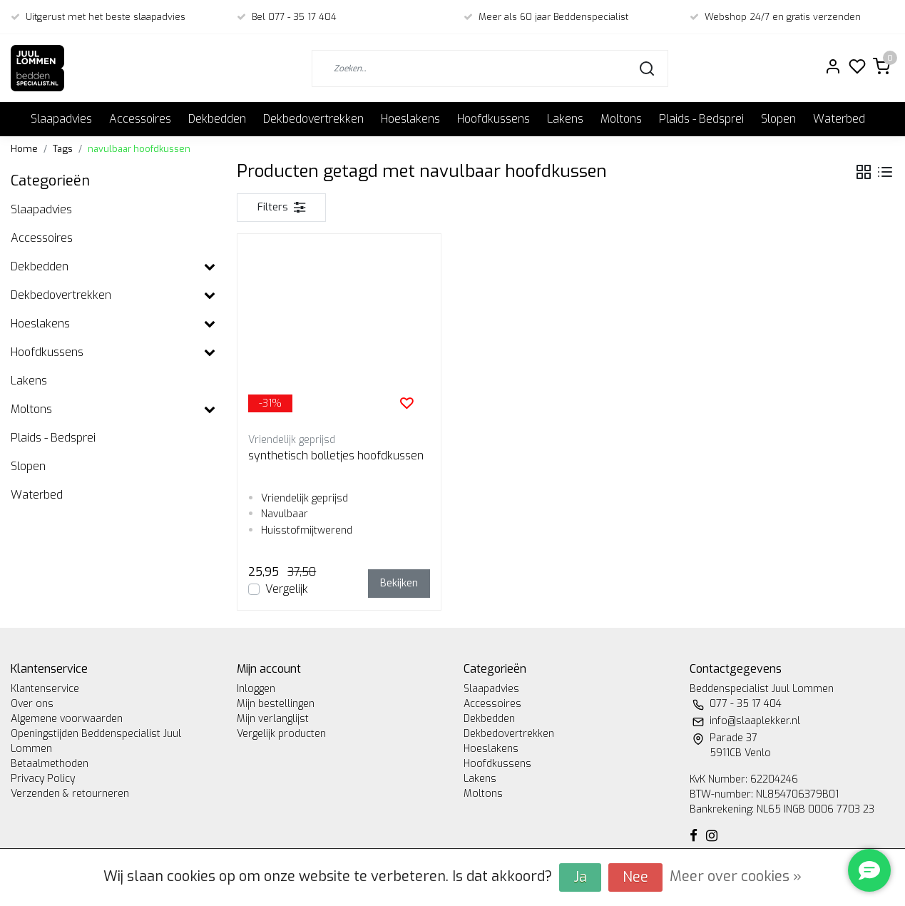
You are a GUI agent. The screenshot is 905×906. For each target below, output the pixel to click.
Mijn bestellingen (276, 704)
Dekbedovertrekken (313, 118)
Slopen (778, 118)
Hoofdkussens (493, 118)
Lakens (565, 118)
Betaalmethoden (49, 763)
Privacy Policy (43, 778)
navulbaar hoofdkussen (139, 149)
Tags (63, 149)
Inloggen (256, 689)
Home (24, 149)
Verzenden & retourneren (70, 793)
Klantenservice (45, 689)
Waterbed (839, 118)
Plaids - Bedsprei (701, 118)
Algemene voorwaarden (67, 719)
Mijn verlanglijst (273, 719)
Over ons (32, 704)
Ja (580, 877)
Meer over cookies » (736, 876)
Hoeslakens (410, 118)
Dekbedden (217, 118)
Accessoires (140, 118)
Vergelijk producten (281, 733)
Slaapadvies (61, 118)
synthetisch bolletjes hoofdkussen (336, 455)
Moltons (621, 118)
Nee (635, 877)
